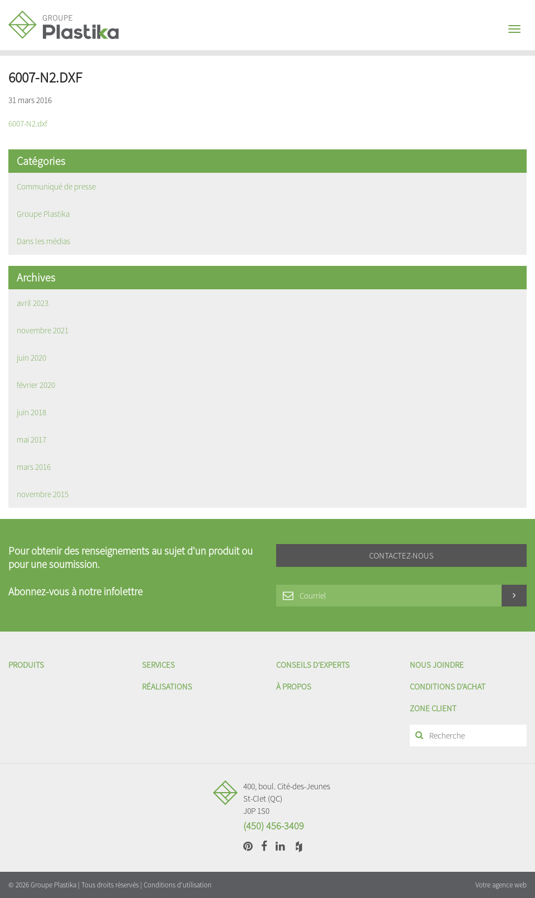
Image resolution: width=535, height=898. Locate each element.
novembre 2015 (42, 494)
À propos (293, 686)
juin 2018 (31, 412)
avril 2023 (32, 303)
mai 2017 (31, 439)
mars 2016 (34, 467)
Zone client (433, 708)
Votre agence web (501, 885)
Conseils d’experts (313, 664)
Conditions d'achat (447, 686)
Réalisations (167, 686)
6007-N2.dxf (27, 123)
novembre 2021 (42, 330)
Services (158, 664)
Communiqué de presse (56, 186)
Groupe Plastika (43, 213)
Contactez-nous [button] (401, 555)
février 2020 (36, 385)
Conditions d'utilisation (178, 885)
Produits (26, 664)
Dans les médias (43, 241)
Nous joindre (437, 664)
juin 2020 (31, 357)
